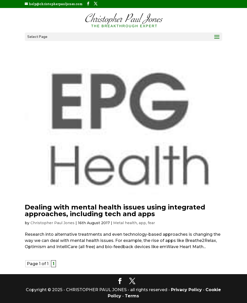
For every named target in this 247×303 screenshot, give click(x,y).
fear (151, 223)
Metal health (125, 223)
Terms (132, 295)
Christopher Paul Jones (52, 223)
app (142, 223)
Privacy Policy (186, 289)
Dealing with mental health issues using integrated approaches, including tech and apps (115, 210)
